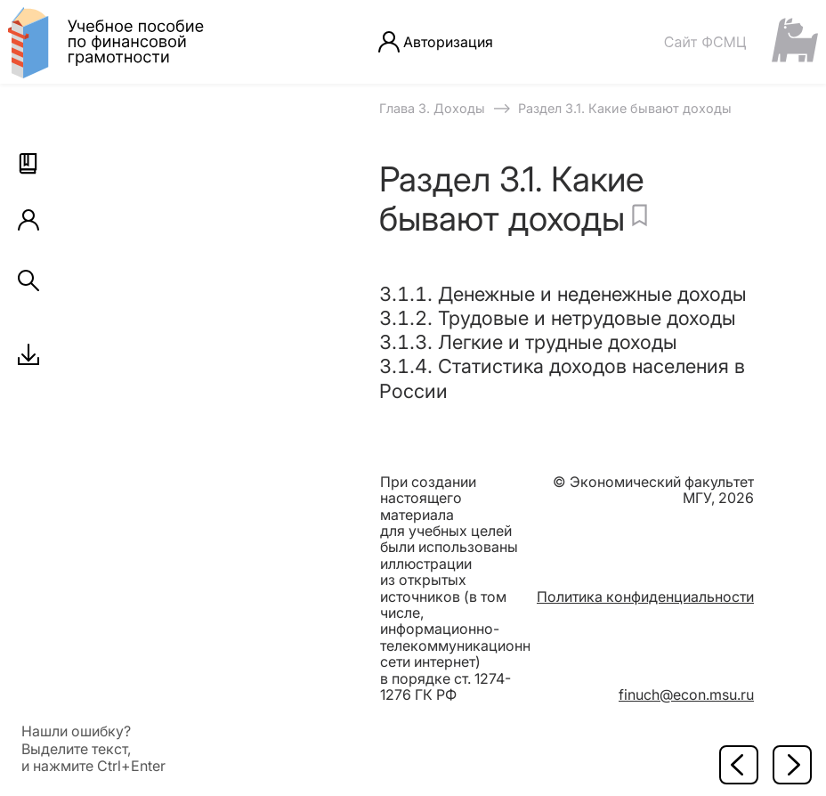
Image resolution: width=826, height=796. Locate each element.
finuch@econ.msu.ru (686, 694)
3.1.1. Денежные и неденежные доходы (563, 293)
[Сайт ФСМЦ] (740, 41)
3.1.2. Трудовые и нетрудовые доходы (557, 317)
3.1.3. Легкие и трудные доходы (528, 341)
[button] (28, 164)
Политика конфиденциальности (645, 597)
